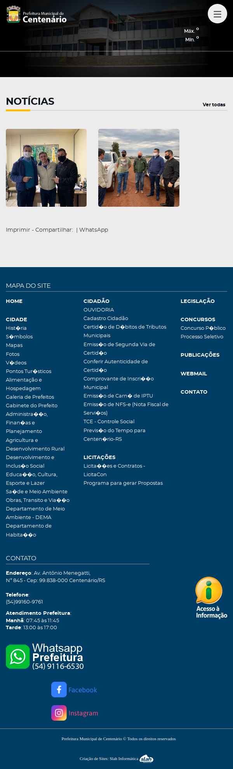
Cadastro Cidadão (105, 318)
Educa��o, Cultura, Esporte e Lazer (31, 479)
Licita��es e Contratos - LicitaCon (114, 470)
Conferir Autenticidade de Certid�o (115, 366)
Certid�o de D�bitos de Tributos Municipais (124, 331)
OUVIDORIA (98, 310)
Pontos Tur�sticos (28, 371)
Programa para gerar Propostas (123, 483)
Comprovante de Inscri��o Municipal (118, 383)
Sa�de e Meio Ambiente (37, 491)
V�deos (16, 363)
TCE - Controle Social (108, 421)
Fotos (12, 354)
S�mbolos (19, 337)
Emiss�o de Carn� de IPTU (118, 396)
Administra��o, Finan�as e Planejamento (27, 423)
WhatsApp (93, 230)
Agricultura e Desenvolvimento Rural (35, 445)
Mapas (14, 345)
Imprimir (18, 230)
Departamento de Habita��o (29, 530)
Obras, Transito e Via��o (38, 500)
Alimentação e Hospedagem (24, 384)
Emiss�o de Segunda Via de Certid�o (119, 349)
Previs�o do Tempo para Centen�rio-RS (114, 435)
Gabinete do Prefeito (31, 405)
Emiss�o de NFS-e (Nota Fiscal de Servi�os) (126, 409)
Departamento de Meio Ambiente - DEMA (35, 513)
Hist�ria (16, 328)
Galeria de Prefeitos (30, 397)
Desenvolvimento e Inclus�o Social (30, 462)
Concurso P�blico (203, 328)
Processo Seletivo (202, 337)
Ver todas (214, 104)
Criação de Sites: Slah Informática (116, 758)
